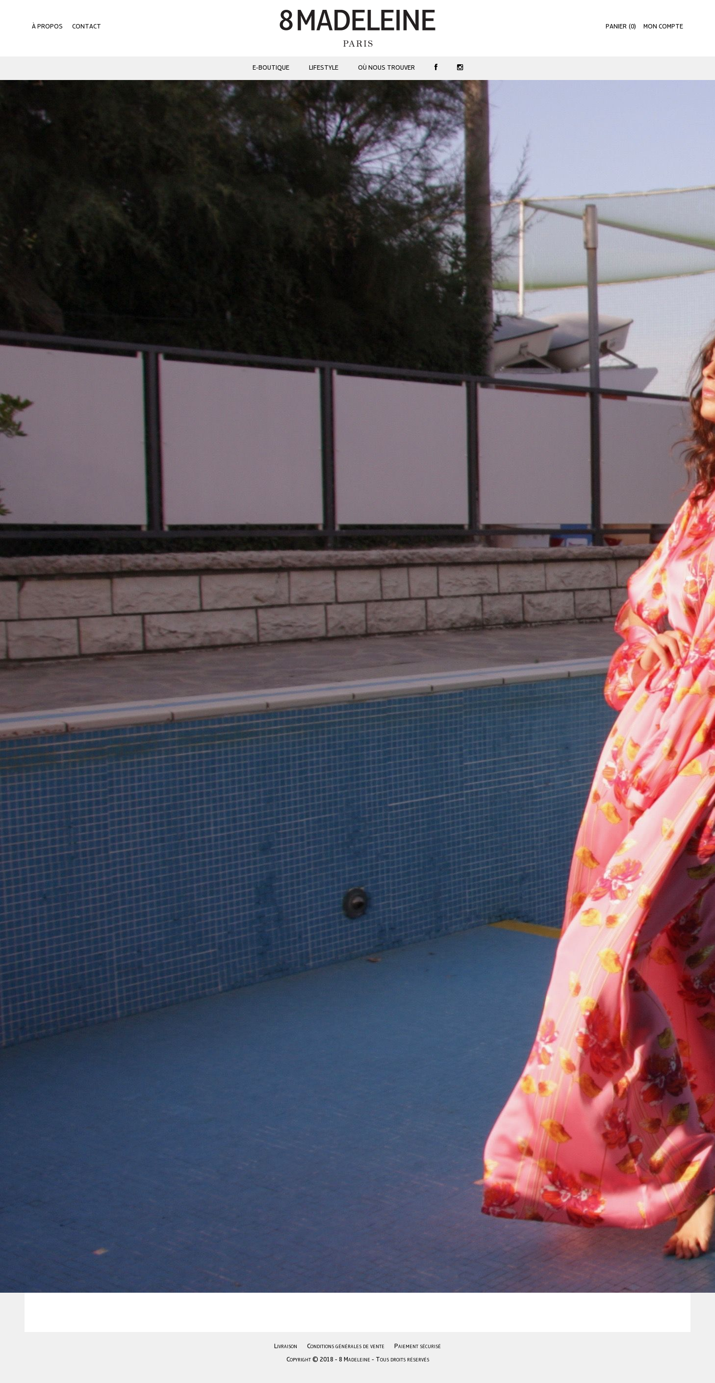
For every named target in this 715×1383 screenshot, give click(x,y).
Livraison (285, 1346)
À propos (47, 26)
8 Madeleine (357, 28)
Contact (86, 26)
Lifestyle (323, 68)
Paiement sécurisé (417, 1346)
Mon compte (663, 26)
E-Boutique (271, 68)
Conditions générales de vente (345, 1346)
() (621, 26)
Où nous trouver (386, 68)
